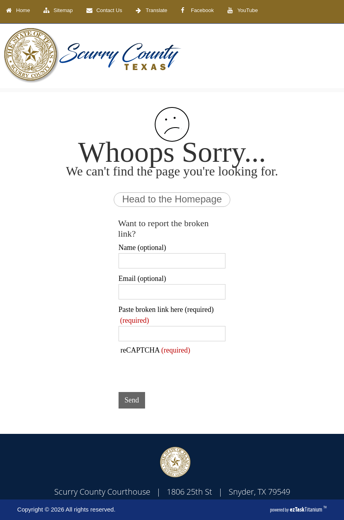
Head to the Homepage (172, 199)
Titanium (307, 509)
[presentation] (180, 370)
